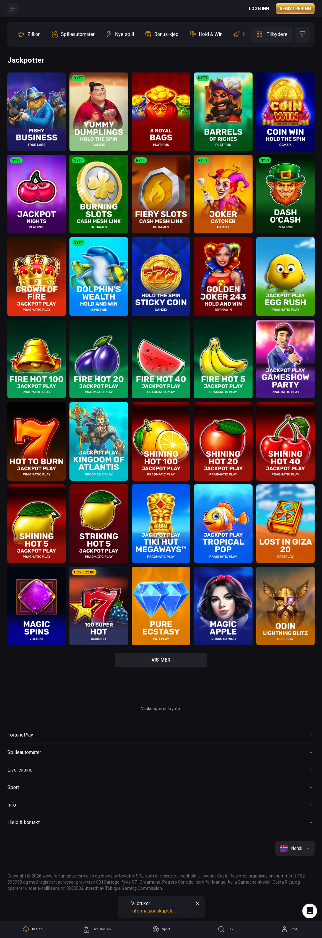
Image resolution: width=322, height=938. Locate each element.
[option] (29, 34)
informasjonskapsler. (153, 911)
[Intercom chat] (309, 911)
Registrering (295, 8)
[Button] (12, 8)
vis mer (161, 660)
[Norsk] (295, 848)
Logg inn (259, 8)
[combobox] (295, 848)
